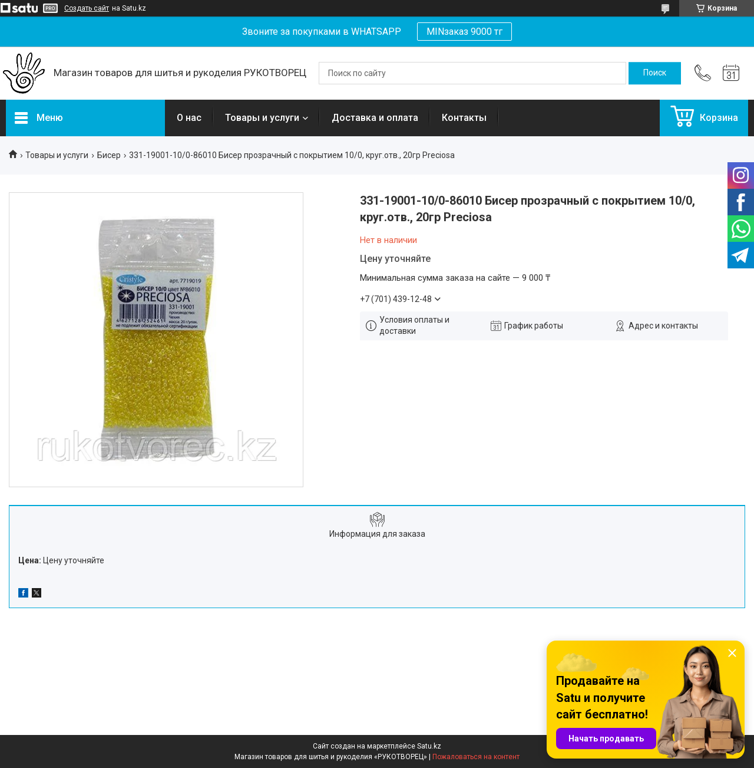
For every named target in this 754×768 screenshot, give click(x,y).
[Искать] (655, 73)
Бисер (109, 155)
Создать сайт (86, 8)
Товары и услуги (262, 117)
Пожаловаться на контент (476, 757)
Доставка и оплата (375, 117)
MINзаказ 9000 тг (464, 31)
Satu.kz (429, 746)
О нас (189, 117)
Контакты (464, 117)
